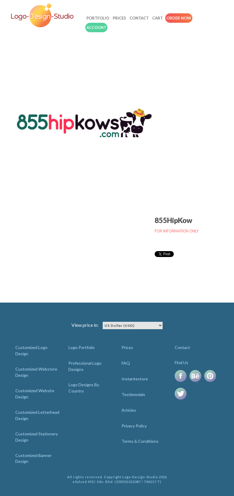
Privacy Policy (134, 425)
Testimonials (133, 394)
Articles (129, 410)
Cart (157, 18)
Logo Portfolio (81, 347)
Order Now (178, 18)
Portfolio (97, 18)
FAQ (126, 363)
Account (96, 27)
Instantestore (135, 378)
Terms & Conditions (140, 441)
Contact (139, 18)
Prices (119, 18)
